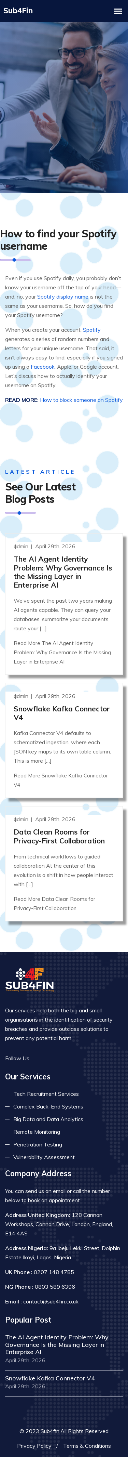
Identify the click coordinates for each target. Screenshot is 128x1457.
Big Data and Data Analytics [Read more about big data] (48, 1118)
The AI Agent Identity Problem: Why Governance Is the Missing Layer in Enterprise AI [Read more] (63, 571)
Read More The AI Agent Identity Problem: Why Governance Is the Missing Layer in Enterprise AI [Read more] (62, 652)
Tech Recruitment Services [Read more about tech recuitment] (46, 1093)
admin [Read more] (22, 545)
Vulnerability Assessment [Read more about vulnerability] (44, 1156)
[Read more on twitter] (49, 1058)
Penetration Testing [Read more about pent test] (37, 1144)
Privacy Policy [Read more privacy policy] (34, 1445)
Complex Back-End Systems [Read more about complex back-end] (48, 1106)
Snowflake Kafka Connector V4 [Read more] (62, 712)
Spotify (92, 329)
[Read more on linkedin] (59, 1058)
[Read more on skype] (70, 1058)
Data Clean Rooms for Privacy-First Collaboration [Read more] (59, 835)
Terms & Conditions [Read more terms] (87, 1445)
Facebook (43, 366)
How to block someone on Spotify (81, 399)
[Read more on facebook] (39, 1058)
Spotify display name (62, 296)
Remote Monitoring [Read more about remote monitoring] (36, 1131)
